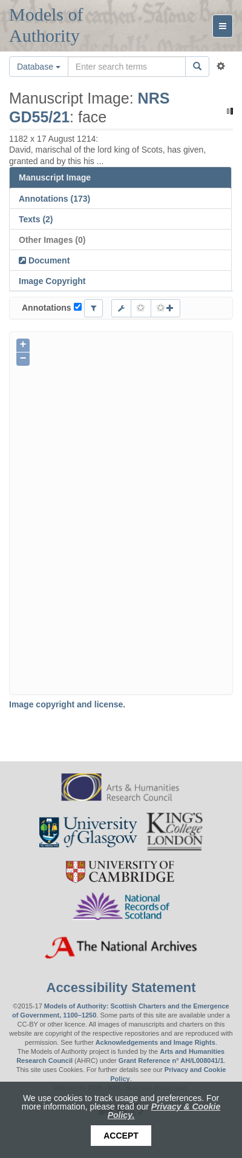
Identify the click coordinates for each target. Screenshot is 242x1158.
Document (48, 260)
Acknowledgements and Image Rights (155, 1042)
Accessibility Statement (121, 987)
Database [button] (38, 66)
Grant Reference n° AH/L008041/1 (171, 1060)
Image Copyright (52, 281)
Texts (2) (36, 219)
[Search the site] (127, 66)
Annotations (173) (54, 198)
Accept (121, 1135)
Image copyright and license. (67, 704)
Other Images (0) (52, 240)
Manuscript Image (55, 177)
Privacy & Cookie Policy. (164, 1111)
